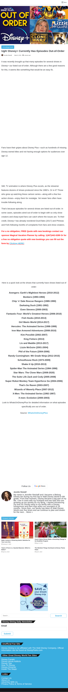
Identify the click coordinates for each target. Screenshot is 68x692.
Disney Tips (6, 663)
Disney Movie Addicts (11, 661)
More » (29, 512)
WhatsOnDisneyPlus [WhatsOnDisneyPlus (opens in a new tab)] (38, 413)
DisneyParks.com (35, 650)
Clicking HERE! (16, 243)
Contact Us (6, 678)
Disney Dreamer (8, 667)
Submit (7, 634)
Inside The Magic (9, 669)
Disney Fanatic (8, 659)
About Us (5, 680)
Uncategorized (7, 47)
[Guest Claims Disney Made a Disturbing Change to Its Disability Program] (51, 530)
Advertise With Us (9, 682)
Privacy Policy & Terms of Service (16, 684)
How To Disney (8, 665)
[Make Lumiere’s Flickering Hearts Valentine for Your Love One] (17, 530)
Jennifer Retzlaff (8, 55)
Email (4, 626)
